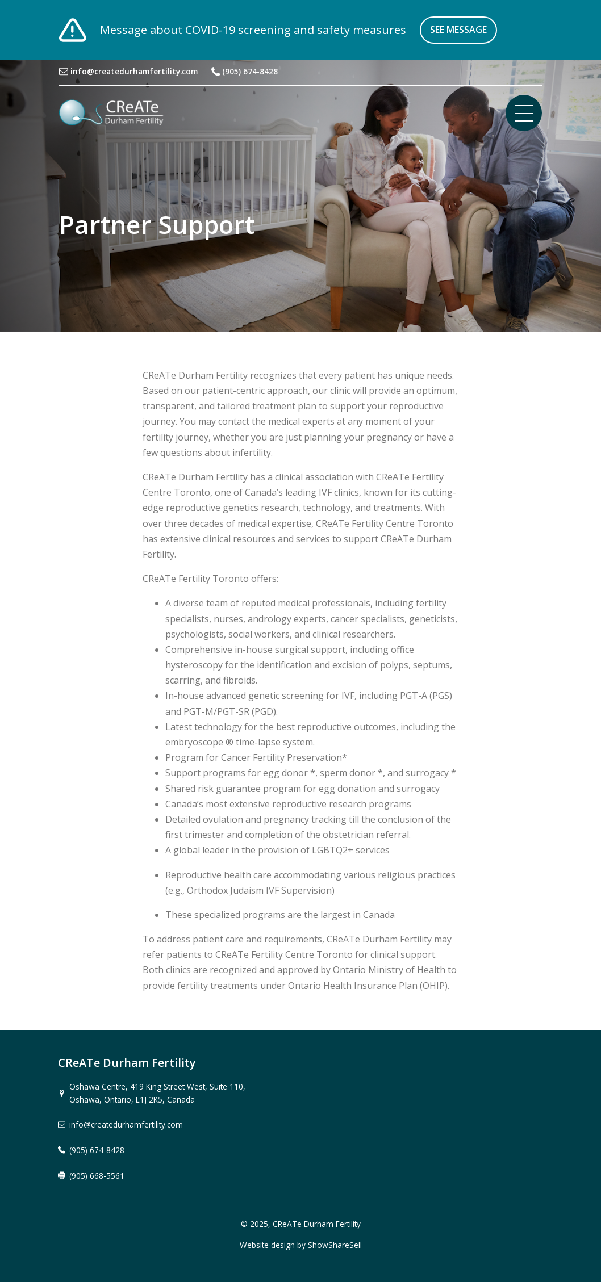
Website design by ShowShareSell (301, 1244)
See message (458, 29)
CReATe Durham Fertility (317, 1223)
